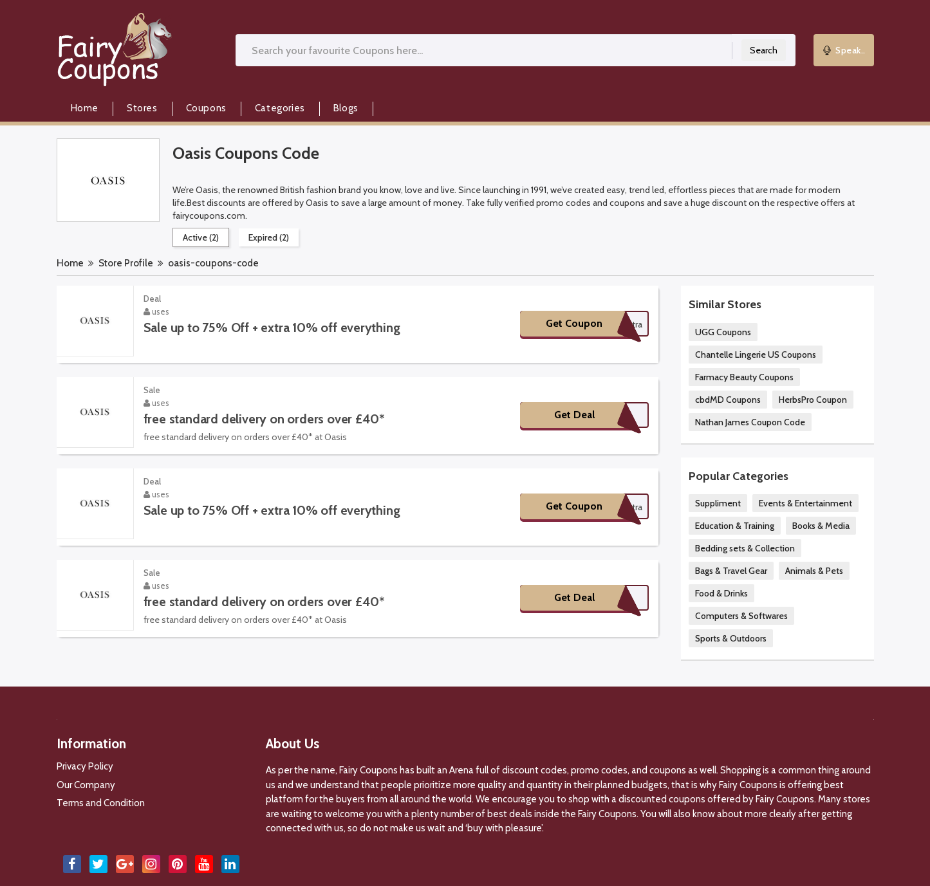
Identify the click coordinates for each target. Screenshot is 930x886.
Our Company (86, 785)
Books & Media (821, 525)
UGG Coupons (723, 332)
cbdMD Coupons (728, 399)
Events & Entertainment (805, 503)
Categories (280, 108)
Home (84, 108)
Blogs (345, 108)
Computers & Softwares (741, 616)
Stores (142, 108)
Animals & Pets (814, 571)
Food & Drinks (721, 593)
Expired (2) (268, 237)
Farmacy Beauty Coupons (744, 377)
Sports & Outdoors (731, 638)
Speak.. (844, 50)
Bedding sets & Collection (745, 548)
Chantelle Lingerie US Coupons (755, 354)
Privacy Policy (85, 766)
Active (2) (201, 237)
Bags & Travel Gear (731, 571)
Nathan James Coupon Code (750, 422)
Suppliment (718, 503)
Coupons (206, 108)
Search (763, 50)
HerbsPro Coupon (813, 399)
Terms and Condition (101, 803)
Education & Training (734, 525)
